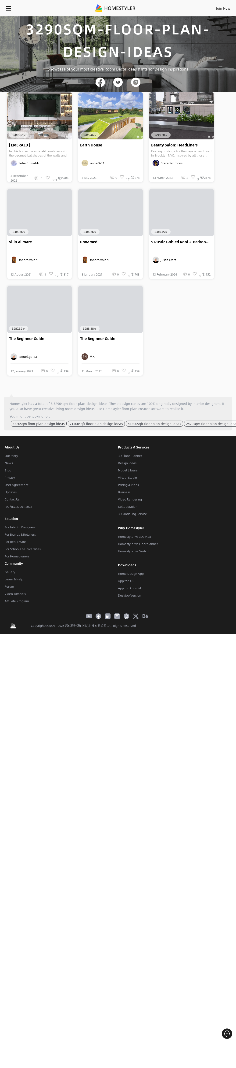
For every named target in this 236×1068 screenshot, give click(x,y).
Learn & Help (14, 579)
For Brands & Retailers (20, 534)
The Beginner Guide (26, 338)
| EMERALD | (19, 145)
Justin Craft (164, 260)
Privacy (10, 477)
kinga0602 (93, 163)
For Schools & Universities (23, 549)
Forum (9, 586)
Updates (11, 492)
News (9, 463)
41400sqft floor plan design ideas (154, 423)
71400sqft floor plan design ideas (96, 423)
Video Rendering (130, 499)
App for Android (129, 588)
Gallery (10, 572)
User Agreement (16, 484)
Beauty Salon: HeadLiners (174, 145)
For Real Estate (15, 541)
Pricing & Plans (128, 484)
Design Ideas (127, 463)
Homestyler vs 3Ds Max (134, 536)
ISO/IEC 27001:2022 (18, 506)
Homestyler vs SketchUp (135, 551)
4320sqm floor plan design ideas (39, 423)
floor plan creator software (143, 408)
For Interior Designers (20, 527)
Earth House (91, 145)
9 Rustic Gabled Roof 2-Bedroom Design (182, 241)
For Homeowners (17, 556)
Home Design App (131, 573)
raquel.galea (24, 356)
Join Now (223, 8)
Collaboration (127, 506)
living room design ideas (75, 408)
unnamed (88, 241)
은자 (89, 356)
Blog (8, 470)
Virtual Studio (127, 477)
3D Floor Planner (130, 455)
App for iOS (126, 581)
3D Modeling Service (132, 514)
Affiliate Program (17, 601)
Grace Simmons (167, 163)
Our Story (11, 455)
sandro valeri (24, 260)
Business (124, 492)
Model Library (128, 470)
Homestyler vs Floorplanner (138, 543)
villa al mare (20, 241)
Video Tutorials (15, 593)
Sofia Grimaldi (25, 163)
